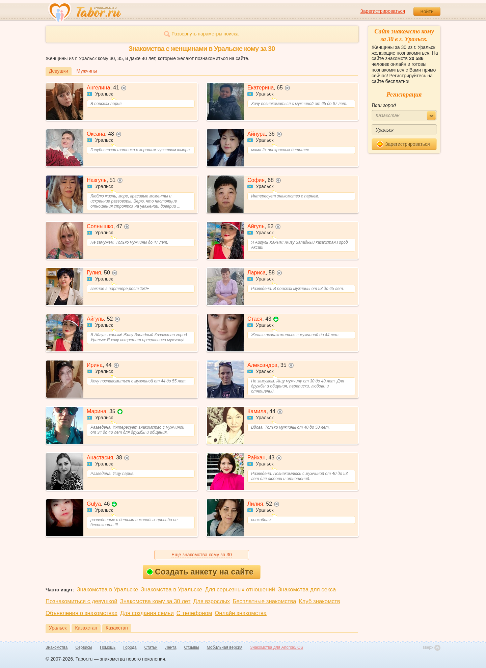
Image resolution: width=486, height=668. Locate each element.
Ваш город (384, 105)
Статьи (151, 647)
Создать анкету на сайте (199, 571)
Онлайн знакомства (241, 613)
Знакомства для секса (307, 589)
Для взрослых (211, 601)
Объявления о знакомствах (81, 613)
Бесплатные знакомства (264, 601)
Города (129, 647)
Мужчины (87, 71)
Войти (426, 11)
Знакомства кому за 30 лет (155, 601)
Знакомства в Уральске (107, 589)
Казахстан (86, 628)
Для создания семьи (147, 613)
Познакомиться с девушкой (81, 601)
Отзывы (191, 647)
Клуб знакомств (319, 601)
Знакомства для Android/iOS (276, 647)
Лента (170, 647)
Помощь (107, 647)
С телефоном (194, 613)
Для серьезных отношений (240, 589)
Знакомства (57, 647)
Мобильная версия (225, 647)
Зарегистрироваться (382, 11)
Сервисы (83, 647)
